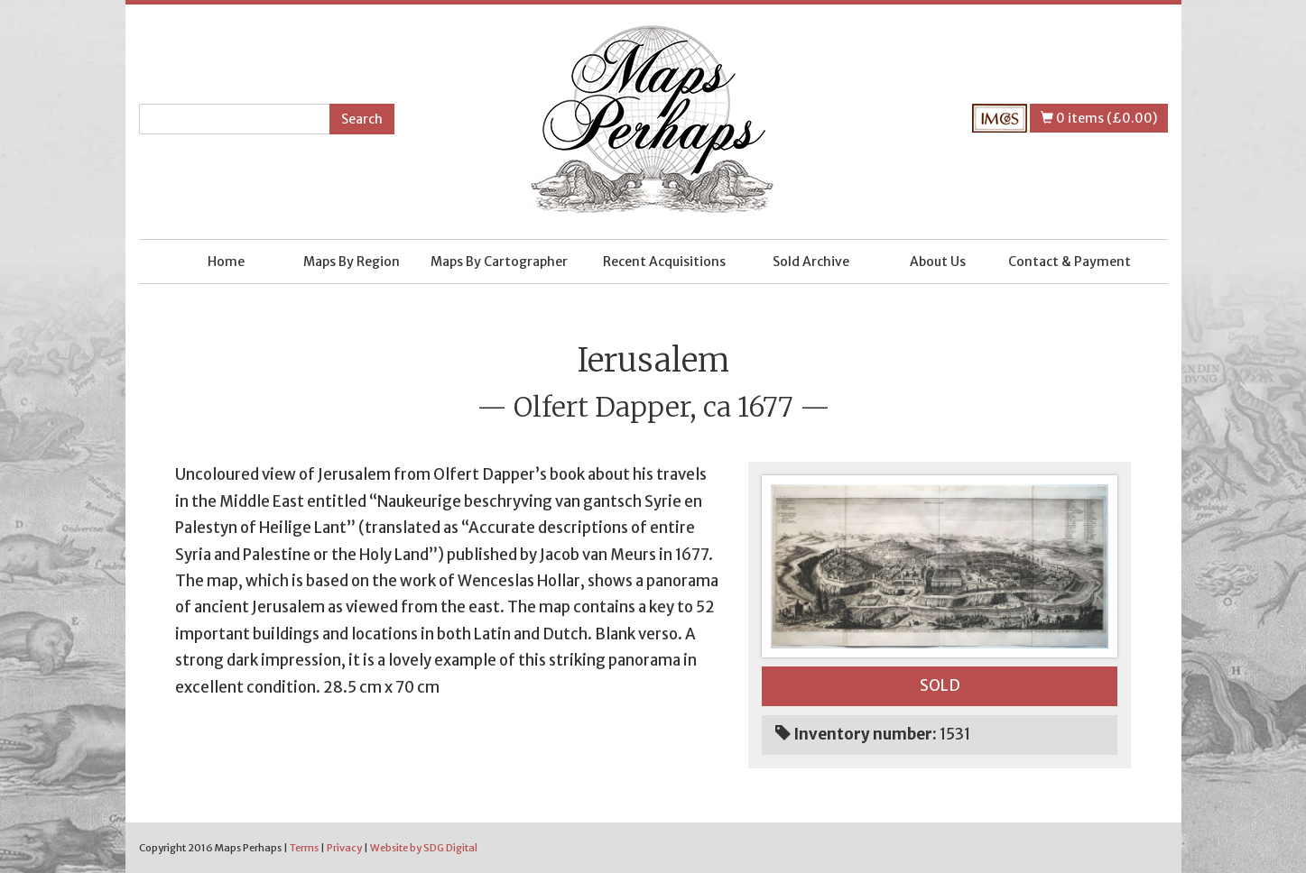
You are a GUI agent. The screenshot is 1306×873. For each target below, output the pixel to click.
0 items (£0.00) (1099, 118)
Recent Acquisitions (664, 261)
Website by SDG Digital (423, 847)
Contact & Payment (1069, 261)
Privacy (344, 847)
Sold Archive (811, 261)
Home (226, 261)
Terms (304, 847)
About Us (938, 261)
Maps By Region (351, 261)
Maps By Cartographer (499, 261)
